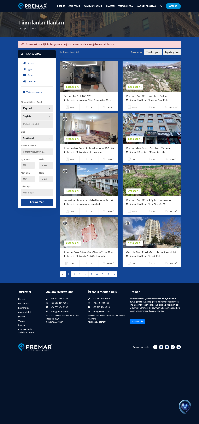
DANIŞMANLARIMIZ (93, 6)
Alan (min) (25, 173)
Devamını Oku (137, 321)
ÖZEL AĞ (173, 6)
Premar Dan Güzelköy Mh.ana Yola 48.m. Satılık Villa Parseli (89, 252)
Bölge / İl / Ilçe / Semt (31, 102)
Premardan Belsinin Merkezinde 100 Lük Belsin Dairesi (89, 148)
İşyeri (28, 69)
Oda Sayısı (26, 186)
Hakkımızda (23, 303)
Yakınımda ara (32, 92)
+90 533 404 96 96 (57, 303)
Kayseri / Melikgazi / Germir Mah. (143, 256)
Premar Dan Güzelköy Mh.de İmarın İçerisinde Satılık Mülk (148, 200)
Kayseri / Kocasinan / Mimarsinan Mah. (146, 152)
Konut (28, 63)
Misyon (21, 317)
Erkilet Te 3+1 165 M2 (77, 96)
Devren (29, 81)
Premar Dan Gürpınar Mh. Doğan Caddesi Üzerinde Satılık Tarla (147, 96)
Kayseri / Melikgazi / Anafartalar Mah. (83, 152)
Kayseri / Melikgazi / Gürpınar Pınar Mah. (147, 100)
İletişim (21, 325)
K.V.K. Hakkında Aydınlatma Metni (26, 331)
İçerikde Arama (28, 146)
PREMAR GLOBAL (126, 6)
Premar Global (24, 312)
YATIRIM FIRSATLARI (146, 6)
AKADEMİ (110, 6)
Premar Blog (23, 308)
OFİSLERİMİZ (74, 6)
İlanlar (33, 28)
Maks (41, 159)
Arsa (28, 75)
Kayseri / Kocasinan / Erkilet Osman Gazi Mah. (87, 100)
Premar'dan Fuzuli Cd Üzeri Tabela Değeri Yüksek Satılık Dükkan (148, 148)
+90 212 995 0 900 (99, 299)
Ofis (23, 132)
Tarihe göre (153, 52)
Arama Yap (37, 202)
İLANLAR (61, 6)
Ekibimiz (22, 299)
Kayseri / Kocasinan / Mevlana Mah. (82, 204)
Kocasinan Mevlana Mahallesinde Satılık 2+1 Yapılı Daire (88, 200)
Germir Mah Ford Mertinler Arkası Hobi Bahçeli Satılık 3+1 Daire (151, 252)
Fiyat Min (25, 159)
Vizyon (21, 321)
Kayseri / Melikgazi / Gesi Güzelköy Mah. (147, 204)
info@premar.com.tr (57, 311)
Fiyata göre (172, 52)
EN (160, 6)
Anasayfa (22, 28)
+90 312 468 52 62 (57, 299)
